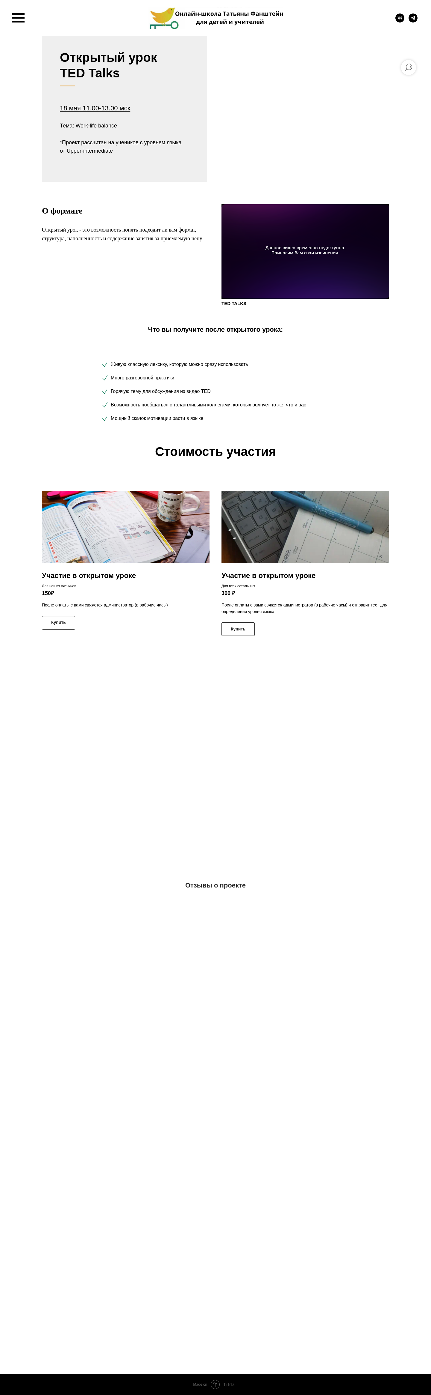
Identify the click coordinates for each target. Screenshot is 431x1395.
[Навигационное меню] (18, 18)
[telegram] (413, 20)
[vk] (399, 20)
